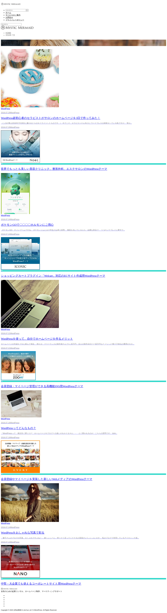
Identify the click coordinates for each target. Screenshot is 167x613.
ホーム (8, 13)
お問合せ (9, 17)
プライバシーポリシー (15, 20)
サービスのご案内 (13, 15)
